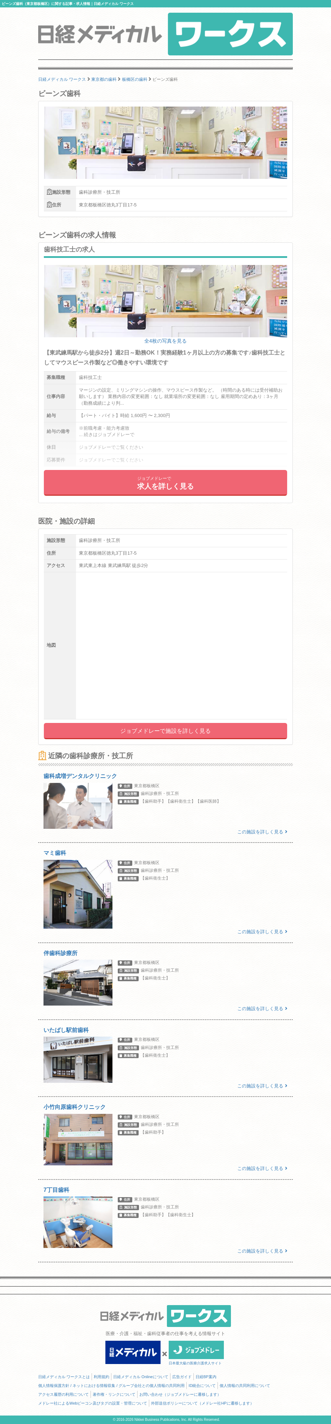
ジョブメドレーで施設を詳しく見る (165, 731)
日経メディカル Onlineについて (140, 1377)
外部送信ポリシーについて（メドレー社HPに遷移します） (202, 1403)
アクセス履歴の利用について (63, 1394)
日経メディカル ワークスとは (64, 1377)
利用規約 (101, 1377)
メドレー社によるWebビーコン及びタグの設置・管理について (92, 1403)
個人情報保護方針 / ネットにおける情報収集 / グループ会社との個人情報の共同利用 (111, 1385)
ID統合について (202, 1385)
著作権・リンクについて (114, 1394)
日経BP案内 (206, 1377)
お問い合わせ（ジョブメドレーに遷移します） (180, 1394)
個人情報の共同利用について (245, 1385)
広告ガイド (182, 1377)
